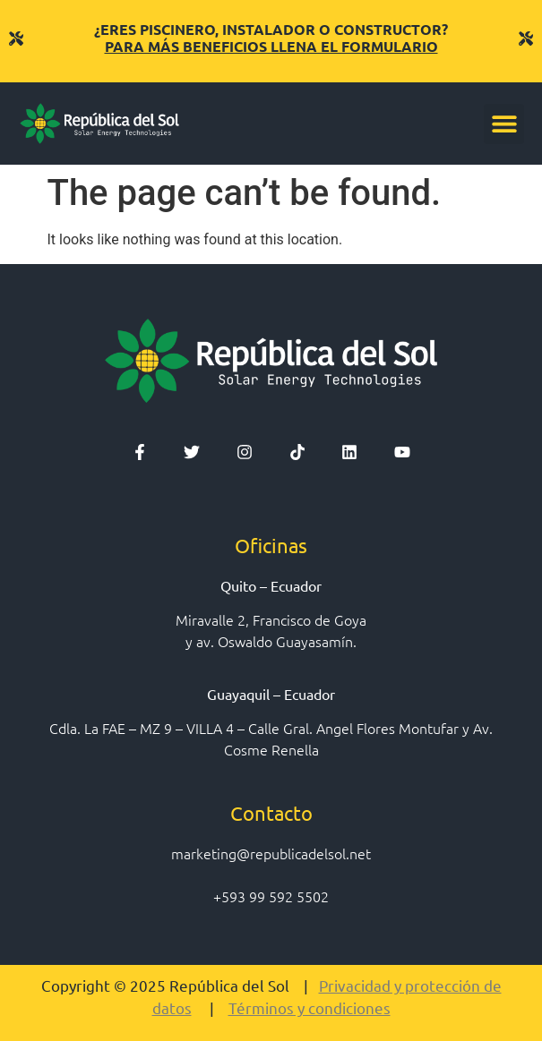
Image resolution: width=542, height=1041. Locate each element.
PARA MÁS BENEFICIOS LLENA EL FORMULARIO (271, 46)
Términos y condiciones (309, 1007)
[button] (504, 124)
